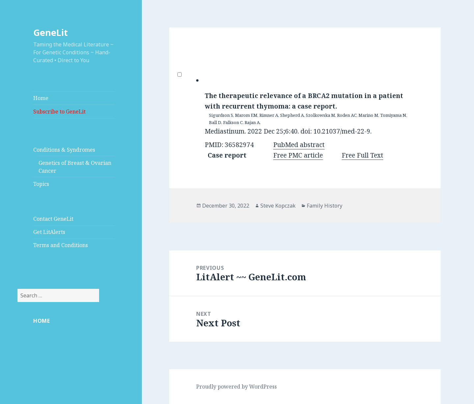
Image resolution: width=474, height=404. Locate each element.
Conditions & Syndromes (64, 149)
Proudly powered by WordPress (236, 386)
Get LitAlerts (49, 232)
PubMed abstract (299, 144)
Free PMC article (298, 155)
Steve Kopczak (278, 205)
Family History (324, 205)
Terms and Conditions (60, 245)
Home (40, 98)
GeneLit (50, 32)
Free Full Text (362, 155)
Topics (41, 184)
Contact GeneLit (53, 218)
